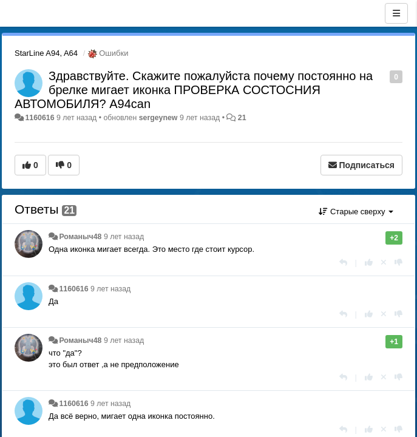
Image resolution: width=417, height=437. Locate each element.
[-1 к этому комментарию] (398, 262)
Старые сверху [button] (356, 211)
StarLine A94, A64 (46, 53)
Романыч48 (80, 236)
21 (242, 117)
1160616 (39, 117)
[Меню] (396, 13)
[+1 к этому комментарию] (369, 262)
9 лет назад (124, 236)
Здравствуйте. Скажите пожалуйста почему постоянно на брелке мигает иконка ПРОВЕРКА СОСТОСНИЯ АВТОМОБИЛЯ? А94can (194, 89)
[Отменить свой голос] (384, 262)
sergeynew (158, 117)
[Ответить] (343, 262)
